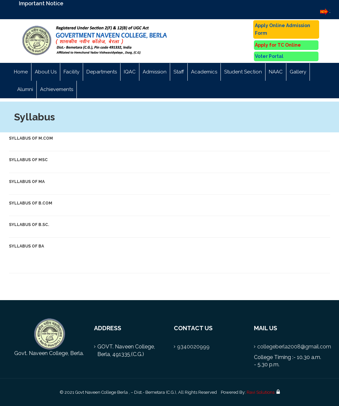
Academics (204, 72)
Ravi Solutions (260, 392)
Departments (101, 72)
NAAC (276, 72)
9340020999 (193, 346)
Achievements (56, 89)
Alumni (25, 89)
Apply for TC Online (278, 45)
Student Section (243, 72)
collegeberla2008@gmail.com (294, 346)
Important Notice (41, 3)
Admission (155, 72)
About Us (46, 72)
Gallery (298, 72)
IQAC (130, 72)
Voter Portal (269, 56)
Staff (178, 72)
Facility (71, 72)
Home (21, 72)
